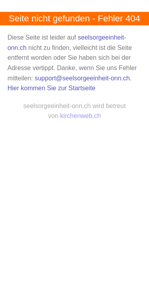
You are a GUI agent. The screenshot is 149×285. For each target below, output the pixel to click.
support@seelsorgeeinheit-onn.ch (82, 78)
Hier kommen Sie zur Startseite (51, 88)
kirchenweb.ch (80, 115)
